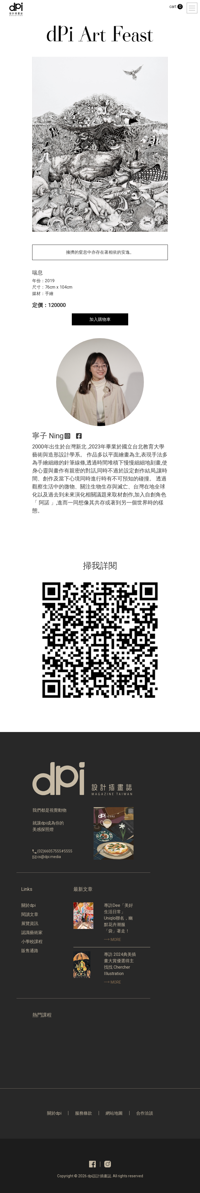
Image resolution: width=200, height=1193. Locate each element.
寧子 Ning (48, 435)
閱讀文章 (29, 914)
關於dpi (28, 905)
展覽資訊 (29, 923)
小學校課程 (32, 941)
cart (176, 6)
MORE (112, 939)
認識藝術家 (32, 932)
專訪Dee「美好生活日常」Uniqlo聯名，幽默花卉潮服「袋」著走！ (118, 918)
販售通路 (29, 950)
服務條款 (83, 1113)
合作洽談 (144, 1113)
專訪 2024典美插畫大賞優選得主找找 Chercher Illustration (120, 964)
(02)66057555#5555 (54, 851)
